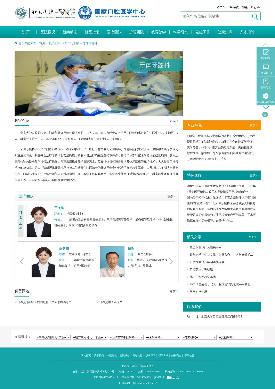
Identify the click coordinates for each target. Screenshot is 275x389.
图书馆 (221, 7)
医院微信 (125, 355)
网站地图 (138, 355)
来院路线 (112, 355)
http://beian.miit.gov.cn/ (145, 383)
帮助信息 (189, 355)
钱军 (131, 248)
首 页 (25, 32)
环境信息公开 (265, 69)
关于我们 (99, 355)
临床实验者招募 (265, 98)
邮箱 (245, 7)
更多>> (174, 120)
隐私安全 (176, 355)
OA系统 (233, 7)
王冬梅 (59, 208)
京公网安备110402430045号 (137, 377)
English (255, 7)
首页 (42, 43)
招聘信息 (266, 83)
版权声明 (150, 355)
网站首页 (86, 355)
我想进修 (266, 54)
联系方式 (163, 355)
